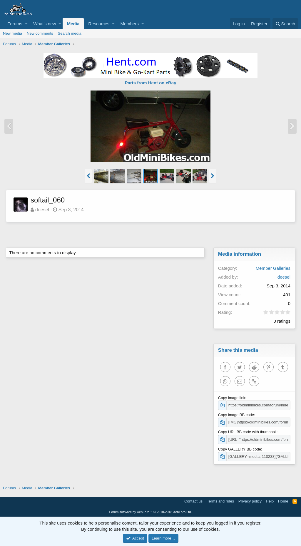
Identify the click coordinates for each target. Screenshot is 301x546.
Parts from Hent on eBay (150, 82)
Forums (14, 23)
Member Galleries (273, 268)
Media (73, 23)
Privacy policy (250, 501)
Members (129, 23)
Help (270, 501)
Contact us (193, 501)
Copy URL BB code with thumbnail (247, 432)
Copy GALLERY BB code (239, 449)
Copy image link (231, 398)
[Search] (285, 23)
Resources (98, 23)
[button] (26, 23)
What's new (44, 23)
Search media (69, 33)
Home (283, 501)
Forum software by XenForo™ (150, 512)
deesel (42, 209)
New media (12, 33)
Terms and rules (220, 501)
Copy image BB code (236, 415)
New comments (40, 33)
